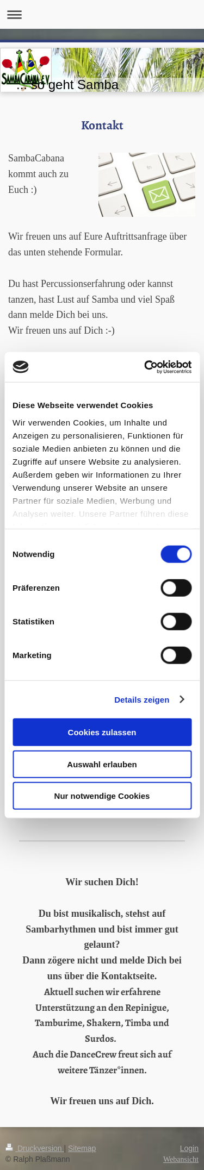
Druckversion (34, 1148)
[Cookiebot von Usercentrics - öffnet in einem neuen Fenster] (145, 367)
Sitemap (82, 1148)
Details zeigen (141, 699)
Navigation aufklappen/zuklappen (102, 14)
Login (189, 1148)
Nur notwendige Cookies (102, 795)
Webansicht (181, 1159)
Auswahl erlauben (102, 763)
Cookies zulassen (102, 732)
